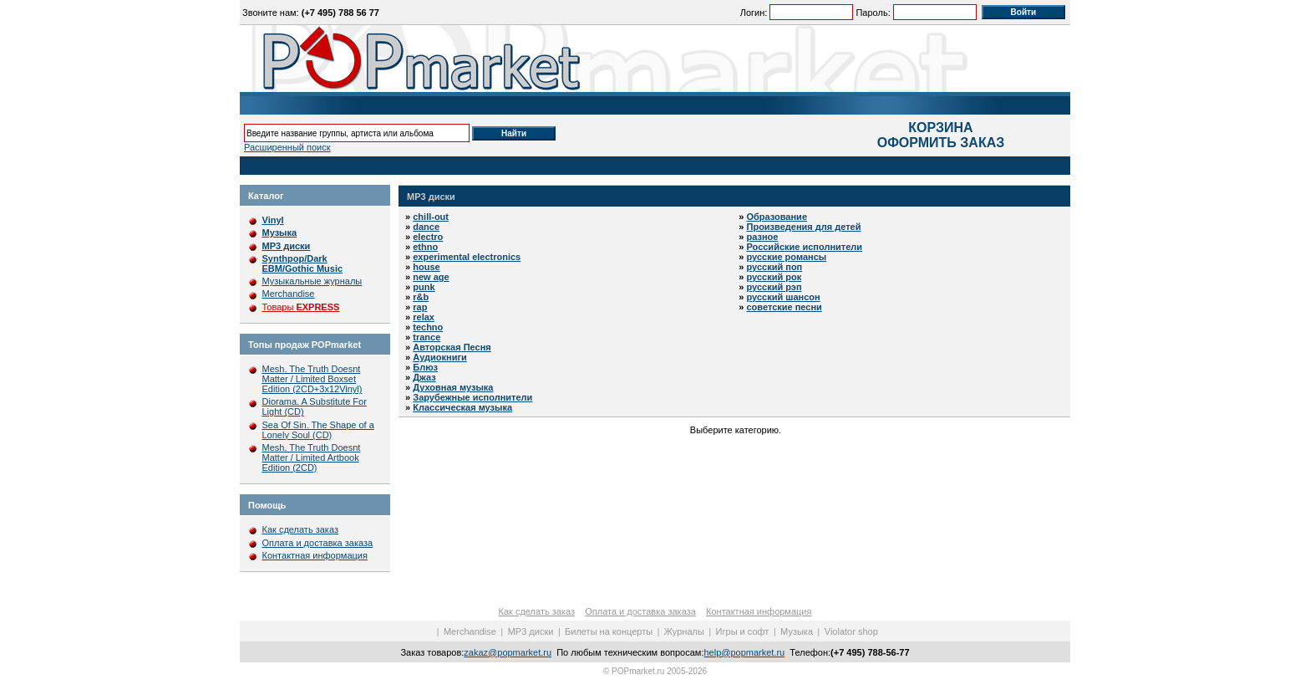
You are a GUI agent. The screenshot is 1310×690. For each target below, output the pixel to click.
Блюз (425, 367)
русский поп (775, 267)
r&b (421, 297)
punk (423, 287)
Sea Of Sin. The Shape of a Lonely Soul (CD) (318, 430)
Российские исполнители (805, 247)
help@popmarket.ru (743, 652)
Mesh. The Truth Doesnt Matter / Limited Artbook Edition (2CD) (311, 457)
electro (428, 237)
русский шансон (783, 297)
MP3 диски (431, 197)
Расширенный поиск (287, 147)
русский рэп (774, 287)
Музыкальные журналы (312, 281)
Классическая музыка (462, 407)
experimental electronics (466, 257)
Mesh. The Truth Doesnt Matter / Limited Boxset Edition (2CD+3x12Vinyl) (312, 379)
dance (426, 227)
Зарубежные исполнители (472, 397)
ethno (425, 247)
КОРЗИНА (940, 127)
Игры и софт (742, 631)
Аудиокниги (440, 357)
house (426, 267)
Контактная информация (315, 555)
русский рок (774, 277)
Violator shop (851, 631)
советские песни (784, 307)
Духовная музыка (453, 387)
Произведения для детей (804, 227)
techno (428, 327)
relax (423, 317)
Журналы (684, 631)
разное (763, 237)
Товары (301, 307)
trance (426, 337)
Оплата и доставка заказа (317, 543)
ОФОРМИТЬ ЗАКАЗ (940, 142)
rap (420, 307)
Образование (777, 217)
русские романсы (787, 257)
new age (431, 277)
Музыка (796, 631)
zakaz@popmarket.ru (507, 652)
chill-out (431, 217)
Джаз (424, 377)
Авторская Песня (452, 347)
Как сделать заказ (300, 529)
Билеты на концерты (608, 631)
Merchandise (288, 294)
